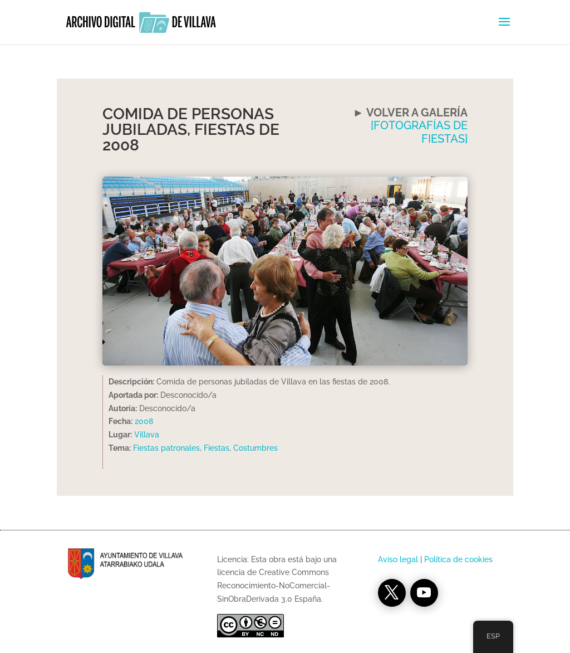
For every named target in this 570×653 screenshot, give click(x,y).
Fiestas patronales (166, 448)
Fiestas (216, 448)
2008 (144, 421)
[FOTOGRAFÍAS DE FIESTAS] (419, 132)
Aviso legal (398, 559)
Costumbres (255, 448)
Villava (146, 434)
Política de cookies (458, 559)
